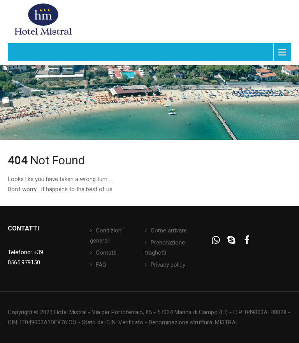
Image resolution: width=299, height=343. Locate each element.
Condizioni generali (106, 235)
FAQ (101, 264)
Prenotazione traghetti (165, 247)
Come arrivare (169, 230)
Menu (25, 52)
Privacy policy (168, 264)
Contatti (106, 252)
